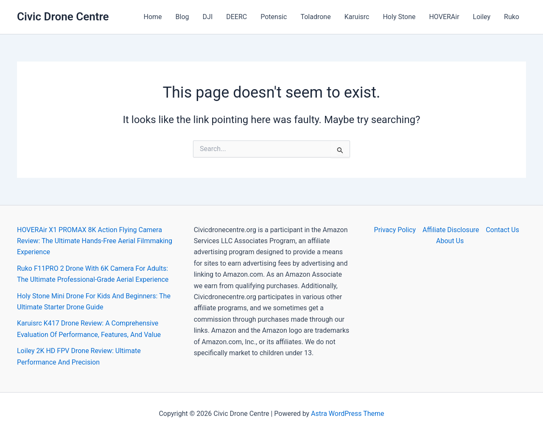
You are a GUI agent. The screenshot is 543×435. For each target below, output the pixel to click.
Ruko (511, 17)
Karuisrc (356, 17)
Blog (182, 17)
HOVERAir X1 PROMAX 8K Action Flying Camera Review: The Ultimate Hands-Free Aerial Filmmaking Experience (94, 241)
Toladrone (315, 17)
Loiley (481, 17)
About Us (450, 241)
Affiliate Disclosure (451, 230)
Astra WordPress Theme (347, 414)
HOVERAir (444, 17)
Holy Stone (399, 17)
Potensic (273, 17)
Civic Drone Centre (63, 16)
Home (153, 17)
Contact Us (502, 230)
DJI (208, 17)
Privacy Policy (395, 230)
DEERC (236, 17)
